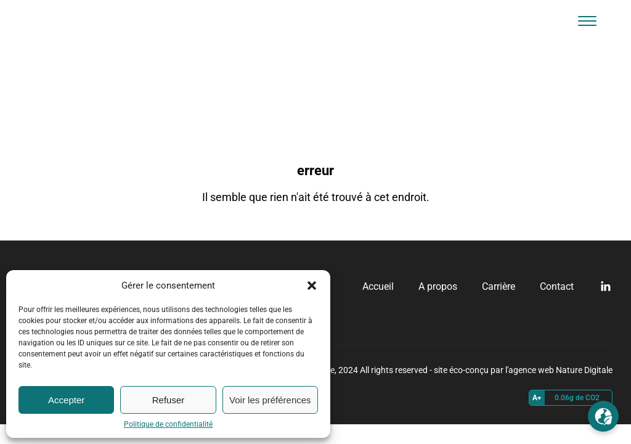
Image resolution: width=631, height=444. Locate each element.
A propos (437, 286)
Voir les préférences (270, 400)
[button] (312, 285)
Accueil (378, 286)
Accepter (66, 400)
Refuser (168, 400)
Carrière (498, 286)
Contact (557, 286)
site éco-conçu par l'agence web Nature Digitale (523, 370)
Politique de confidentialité (168, 424)
